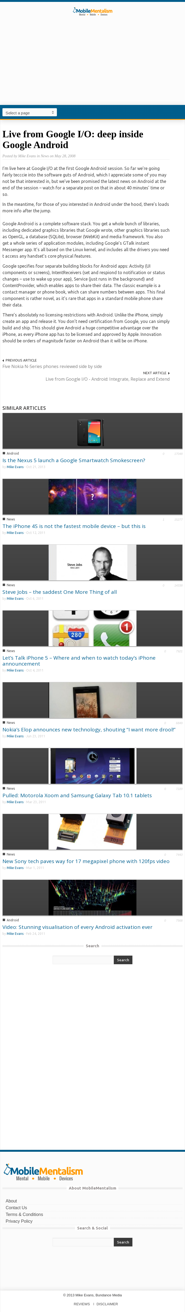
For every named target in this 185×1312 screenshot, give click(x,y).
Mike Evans (15, 467)
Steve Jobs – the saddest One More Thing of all (59, 591)
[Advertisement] (92, 68)
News (11, 519)
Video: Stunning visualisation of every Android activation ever (77, 927)
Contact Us (16, 1207)
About (11, 1201)
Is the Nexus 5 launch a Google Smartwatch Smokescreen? (73, 460)
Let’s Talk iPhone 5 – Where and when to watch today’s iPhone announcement (79, 660)
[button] (179, 112)
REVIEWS (82, 1304)
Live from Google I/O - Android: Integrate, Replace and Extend (108, 379)
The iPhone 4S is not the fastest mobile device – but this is (74, 526)
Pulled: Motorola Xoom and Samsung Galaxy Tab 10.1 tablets (77, 795)
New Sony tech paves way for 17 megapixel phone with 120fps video (86, 861)
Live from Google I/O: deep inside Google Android (72, 139)
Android (13, 453)
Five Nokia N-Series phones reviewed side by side (52, 366)
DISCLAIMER (107, 1304)
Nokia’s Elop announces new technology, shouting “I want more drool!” (89, 729)
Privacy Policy (19, 1221)
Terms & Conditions (24, 1214)
